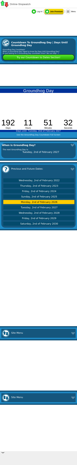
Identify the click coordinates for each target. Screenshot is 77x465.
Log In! (40, 11)
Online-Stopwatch (20, 4)
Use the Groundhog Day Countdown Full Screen (38, 135)
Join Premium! (56, 11)
